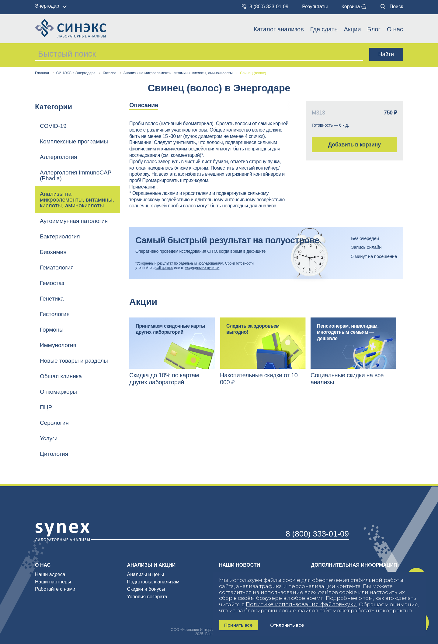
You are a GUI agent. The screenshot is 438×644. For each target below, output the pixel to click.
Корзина (353, 6)
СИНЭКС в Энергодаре (76, 73)
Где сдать (324, 29)
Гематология (57, 267)
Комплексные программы (74, 141)
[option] (150, 105)
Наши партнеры (53, 581)
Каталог (109, 73)
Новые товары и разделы (74, 360)
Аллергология (58, 157)
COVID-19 (53, 126)
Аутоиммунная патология (74, 221)
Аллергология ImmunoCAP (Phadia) (75, 175)
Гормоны (52, 329)
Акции (352, 29)
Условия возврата (147, 596)
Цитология (54, 454)
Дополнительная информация (354, 565)
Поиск (392, 6)
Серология (54, 423)
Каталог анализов (279, 29)
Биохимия (53, 252)
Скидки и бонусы (146, 589)
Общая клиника (61, 376)
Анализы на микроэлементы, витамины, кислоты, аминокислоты (178, 73)
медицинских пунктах (202, 268)
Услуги (48, 438)
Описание (143, 105)
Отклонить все (287, 625)
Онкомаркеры (58, 392)
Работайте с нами (55, 589)
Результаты (315, 6)
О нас (395, 29)
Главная (42, 73)
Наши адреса (50, 574)
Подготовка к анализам (153, 581)
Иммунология (58, 345)
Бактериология (60, 236)
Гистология (55, 314)
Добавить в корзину (354, 145)
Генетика (52, 298)
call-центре (164, 268)
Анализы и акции (151, 565)
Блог (373, 29)
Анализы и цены (145, 574)
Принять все (238, 625)
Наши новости (239, 565)
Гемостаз (52, 283)
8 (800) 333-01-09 (265, 6)
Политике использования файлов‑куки (301, 604)
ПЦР (46, 407)
